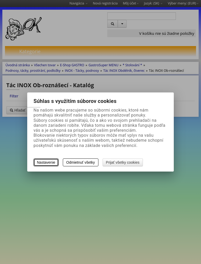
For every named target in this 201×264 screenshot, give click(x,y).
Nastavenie (46, 162)
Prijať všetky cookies (122, 162)
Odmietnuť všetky (80, 162)
